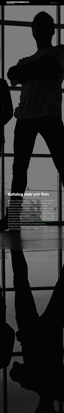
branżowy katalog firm (44, 221)
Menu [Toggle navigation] (54, 3)
